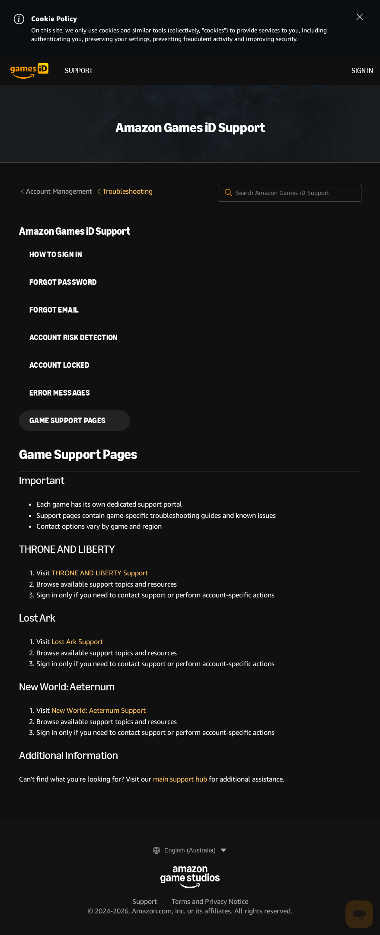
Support (79, 71)
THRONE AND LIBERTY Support (99, 573)
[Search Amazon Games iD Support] (289, 192)
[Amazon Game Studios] (190, 877)
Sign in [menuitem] (362, 71)
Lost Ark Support (77, 641)
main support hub (180, 779)
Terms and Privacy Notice (210, 901)
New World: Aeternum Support (98, 710)
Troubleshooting (124, 191)
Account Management (55, 191)
